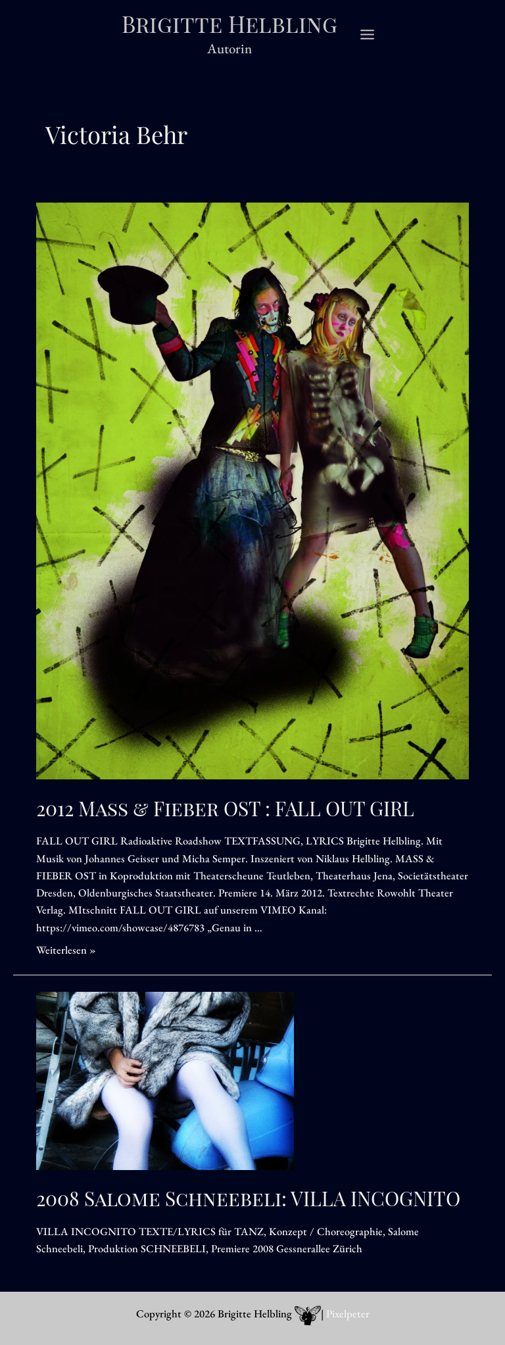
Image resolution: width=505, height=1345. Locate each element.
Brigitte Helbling (229, 25)
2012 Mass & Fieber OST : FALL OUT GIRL (225, 811)
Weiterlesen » (66, 953)
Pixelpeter (348, 1314)
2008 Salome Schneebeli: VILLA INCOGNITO (248, 1201)
